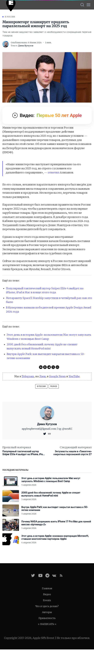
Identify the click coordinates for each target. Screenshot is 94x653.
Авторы (47, 612)
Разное (53, 386)
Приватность (47, 618)
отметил (53, 172)
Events (47, 600)
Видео (47, 594)
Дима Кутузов (25, 45)
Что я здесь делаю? (47, 606)
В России (10, 17)
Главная (47, 588)
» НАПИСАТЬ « (47, 624)
